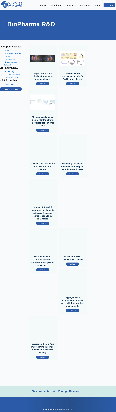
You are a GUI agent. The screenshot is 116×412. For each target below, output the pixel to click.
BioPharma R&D (64, 5)
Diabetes (7, 59)
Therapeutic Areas (46, 5)
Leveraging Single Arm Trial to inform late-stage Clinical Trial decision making (42, 356)
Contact (110, 5)
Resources (95, 5)
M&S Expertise (81, 5)
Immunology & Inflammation (14, 56)
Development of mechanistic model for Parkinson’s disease (73, 78)
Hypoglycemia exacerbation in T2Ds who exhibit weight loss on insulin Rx (72, 309)
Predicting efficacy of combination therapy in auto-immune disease (72, 171)
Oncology (7, 53)
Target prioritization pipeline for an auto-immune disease (43, 78)
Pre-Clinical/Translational (13, 78)
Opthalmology (9, 68)
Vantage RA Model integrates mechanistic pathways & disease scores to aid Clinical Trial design (42, 219)
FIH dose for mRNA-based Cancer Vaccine (73, 265)
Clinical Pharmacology (12, 81)
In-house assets (10, 89)
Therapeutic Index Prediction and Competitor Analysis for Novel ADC (43, 268)
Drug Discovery (9, 75)
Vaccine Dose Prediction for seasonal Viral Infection (42, 169)
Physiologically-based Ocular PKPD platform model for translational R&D (42, 124)
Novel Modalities (10, 62)
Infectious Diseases (11, 65)
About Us (31, 5)
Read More (42, 86)
